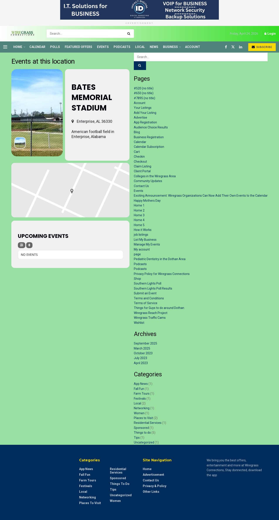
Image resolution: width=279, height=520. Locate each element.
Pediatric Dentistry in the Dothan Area (159, 259)
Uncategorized (144, 442)
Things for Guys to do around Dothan (159, 308)
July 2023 (140, 358)
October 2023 (143, 353)
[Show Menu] (5, 46)
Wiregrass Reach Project (150, 313)
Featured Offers (78, 47)
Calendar (37, 47)
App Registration (145, 122)
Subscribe (262, 47)
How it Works (142, 230)
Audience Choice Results (151, 127)
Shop (137, 278)
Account (192, 47)
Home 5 (139, 225)
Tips (137, 437)
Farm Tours (142, 393)
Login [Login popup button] (270, 33)
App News (141, 383)
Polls (55, 47)
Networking (142, 408)
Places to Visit (143, 418)
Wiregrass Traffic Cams (150, 317)
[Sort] (29, 245)
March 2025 (142, 348)
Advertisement (153, 474)
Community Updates (148, 181)
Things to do (142, 432)
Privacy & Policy (154, 486)
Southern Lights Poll (147, 283)
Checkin (139, 156)
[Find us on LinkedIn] (240, 47)
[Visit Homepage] (21, 33)
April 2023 (141, 363)
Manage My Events (147, 244)
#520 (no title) (143, 88)
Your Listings (142, 107)
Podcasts (122, 47)
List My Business (145, 239)
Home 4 (139, 220)
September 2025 (145, 343)
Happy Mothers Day (147, 200)
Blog (137, 132)
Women (139, 413)
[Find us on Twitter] (233, 47)
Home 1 (139, 205)
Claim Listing (142, 166)
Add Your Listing (145, 112)
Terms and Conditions (149, 298)
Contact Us (141, 186)
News (154, 47)
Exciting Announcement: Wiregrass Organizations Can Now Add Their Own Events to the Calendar (201, 195)
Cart (137, 151)
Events (103, 47)
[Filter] (21, 245)
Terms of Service (145, 303)
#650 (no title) (143, 93)
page (137, 254)
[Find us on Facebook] (226, 47)
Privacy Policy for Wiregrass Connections (162, 274)
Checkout (140, 161)
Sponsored (141, 428)
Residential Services (148, 423)
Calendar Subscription (149, 146)
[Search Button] (129, 33)
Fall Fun (139, 388)
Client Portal (142, 171)
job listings (141, 234)
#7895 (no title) (144, 98)
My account (142, 249)
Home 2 (139, 210)
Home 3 (139, 215)
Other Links (151, 491)
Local (140, 47)
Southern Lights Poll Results (153, 288)
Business (170, 47)
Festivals (140, 398)
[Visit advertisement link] (139, 10)
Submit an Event (145, 293)
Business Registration (149, 137)
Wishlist (139, 322)
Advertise (140, 117)
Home (17, 47)
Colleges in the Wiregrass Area (155, 176)
